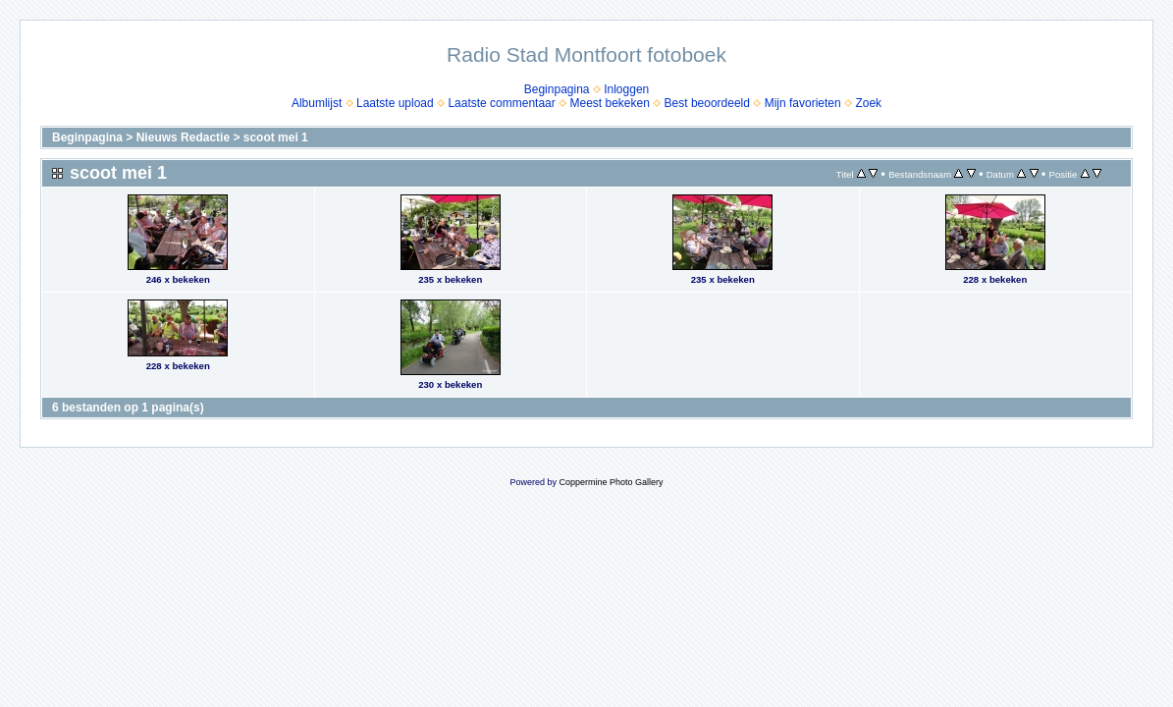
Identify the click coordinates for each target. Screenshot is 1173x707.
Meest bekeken (609, 103)
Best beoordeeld (707, 103)
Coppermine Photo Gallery (611, 482)
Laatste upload (395, 103)
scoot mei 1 (275, 137)
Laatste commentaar (501, 103)
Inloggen (626, 89)
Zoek (868, 103)
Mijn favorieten (803, 103)
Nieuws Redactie (183, 137)
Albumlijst (317, 103)
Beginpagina (557, 89)
